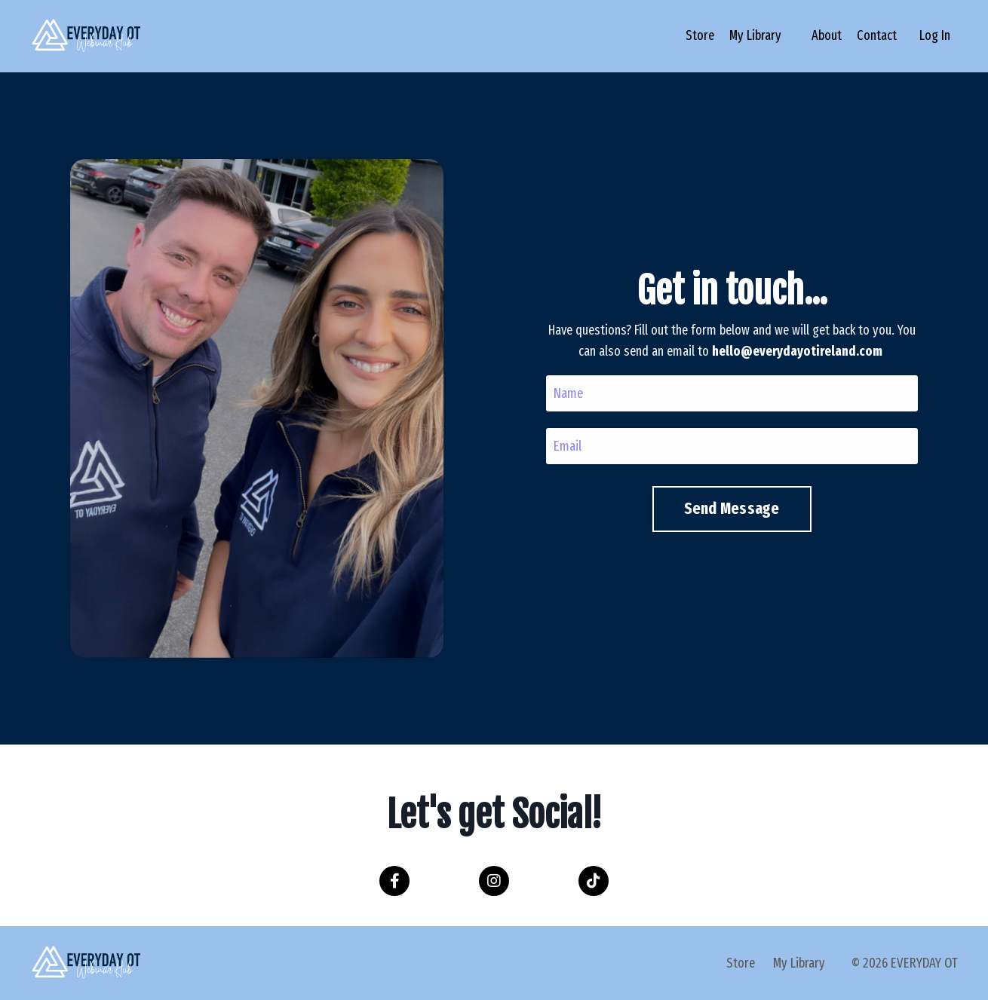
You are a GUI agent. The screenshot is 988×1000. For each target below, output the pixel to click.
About (827, 35)
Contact (877, 35)
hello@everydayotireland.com (793, 351)
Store (700, 35)
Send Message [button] (727, 508)
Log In (934, 35)
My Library (755, 35)
